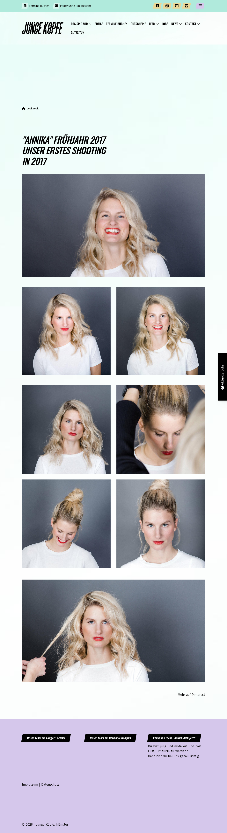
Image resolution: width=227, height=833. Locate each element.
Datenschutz (50, 784)
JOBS (165, 23)
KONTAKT (190, 23)
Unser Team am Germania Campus (110, 738)
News (174, 23)
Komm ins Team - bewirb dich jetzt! (174, 738)
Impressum (30, 784)
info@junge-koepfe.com (75, 6)
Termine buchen (39, 6)
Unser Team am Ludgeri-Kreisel (46, 738)
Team (152, 23)
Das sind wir (79, 23)
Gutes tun (77, 32)
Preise (99, 23)
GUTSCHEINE (138, 23)
